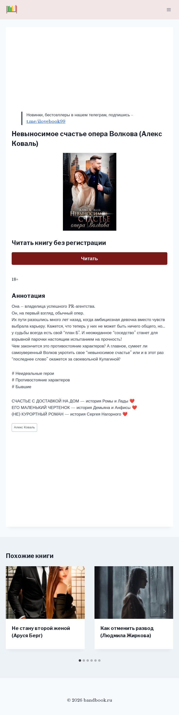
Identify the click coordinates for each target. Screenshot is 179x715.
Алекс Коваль (24, 427)
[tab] (80, 660)
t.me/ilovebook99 (45, 121)
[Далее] (164, 611)
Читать (89, 258)
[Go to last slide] (14, 611)
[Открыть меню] (168, 9)
